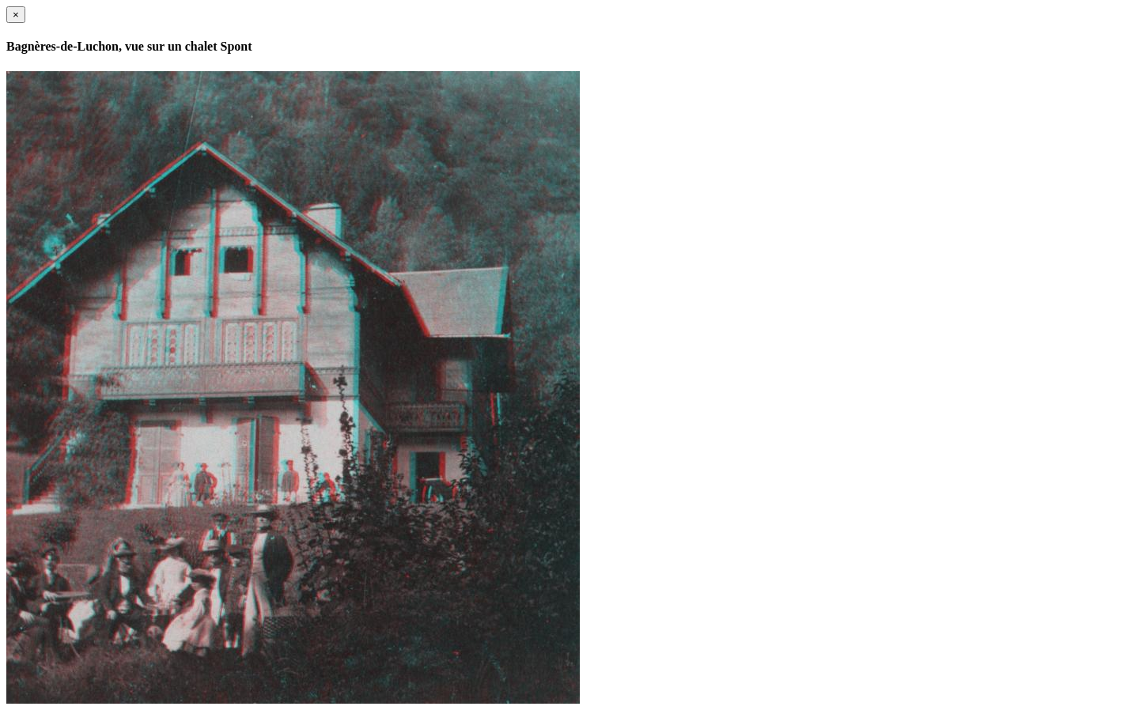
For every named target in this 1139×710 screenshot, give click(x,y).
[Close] (15, 14)
